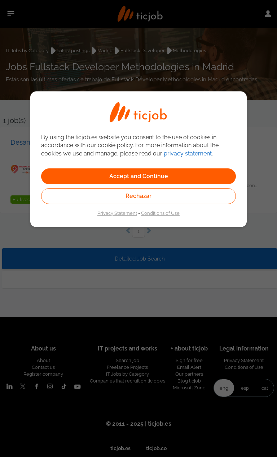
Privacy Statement (117, 213)
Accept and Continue (138, 176)
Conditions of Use (160, 213)
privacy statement (188, 153)
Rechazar (138, 196)
